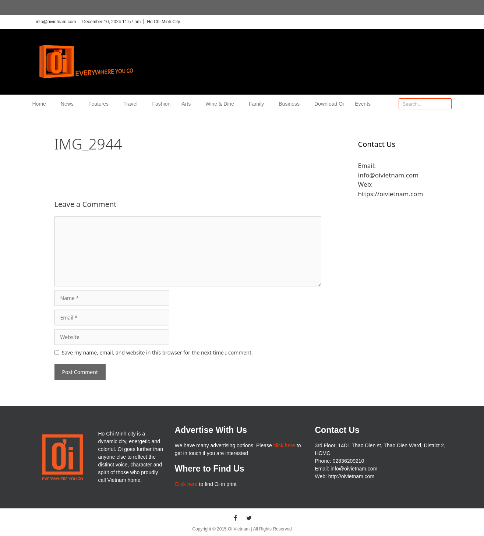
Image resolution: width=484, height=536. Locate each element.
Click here (185, 484)
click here (284, 445)
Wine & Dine (221, 103)
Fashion (161, 104)
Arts (187, 103)
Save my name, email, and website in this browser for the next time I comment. (157, 352)
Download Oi (329, 104)
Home (41, 103)
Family (258, 103)
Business (291, 103)
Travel (132, 103)
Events (363, 104)
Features (100, 103)
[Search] (445, 104)
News (69, 103)
